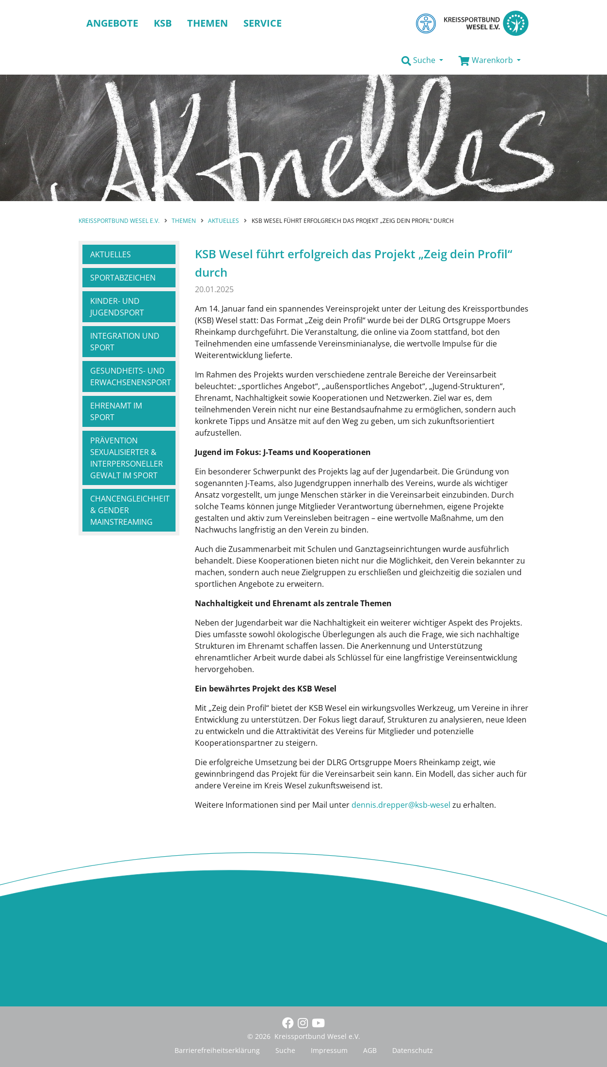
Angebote (112, 23)
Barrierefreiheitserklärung (217, 1050)
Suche (285, 1050)
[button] (422, 61)
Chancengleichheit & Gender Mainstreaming (130, 510)
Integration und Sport (125, 341)
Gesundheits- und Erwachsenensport (130, 376)
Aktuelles (110, 254)
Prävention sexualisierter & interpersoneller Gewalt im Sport (126, 458)
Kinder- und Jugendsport (117, 307)
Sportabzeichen (123, 277)
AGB (370, 1050)
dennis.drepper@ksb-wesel (400, 805)
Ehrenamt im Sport (116, 411)
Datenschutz (412, 1050)
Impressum (329, 1050)
